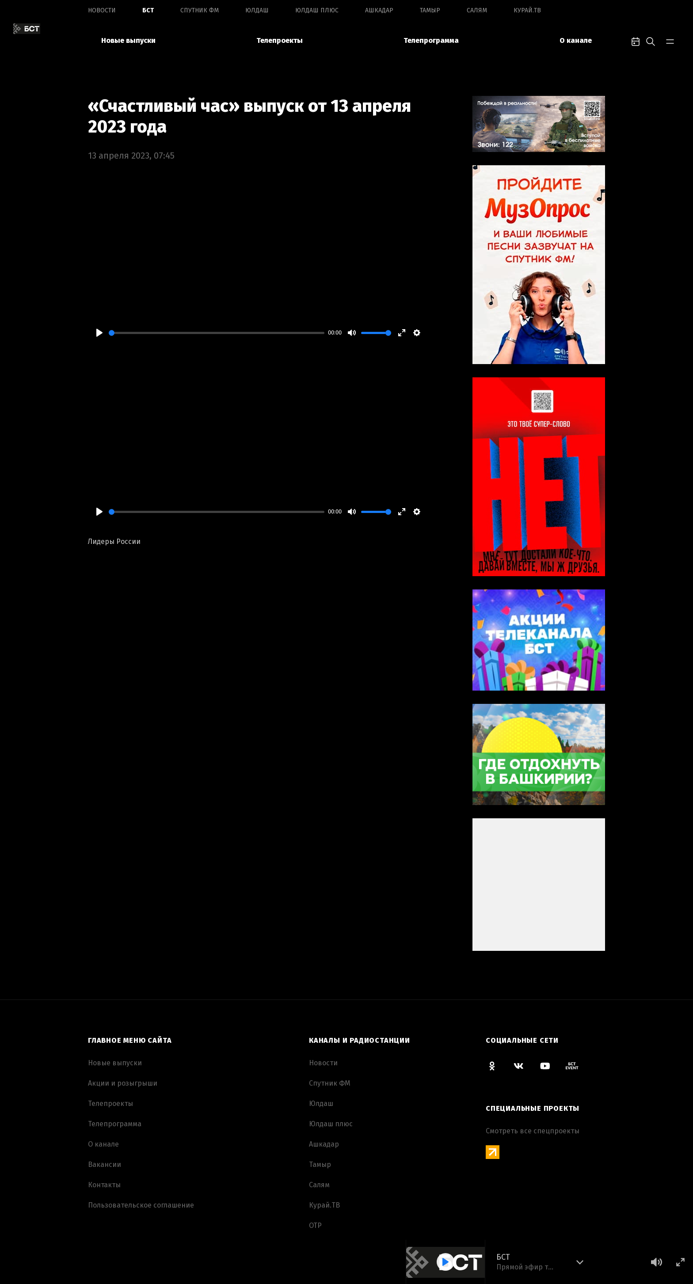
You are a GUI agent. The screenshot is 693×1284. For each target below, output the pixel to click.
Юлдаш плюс (317, 10)
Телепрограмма (431, 40)
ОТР (315, 1225)
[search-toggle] (650, 40)
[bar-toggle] (670, 40)
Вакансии (104, 1164)
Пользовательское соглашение (141, 1205)
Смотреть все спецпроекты (532, 1131)
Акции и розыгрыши (122, 1083)
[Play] (99, 333)
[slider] (216, 333)
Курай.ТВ (527, 10)
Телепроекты (279, 40)
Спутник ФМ (199, 10)
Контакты (104, 1185)
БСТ (148, 10)
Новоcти (102, 10)
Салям (477, 10)
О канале (576, 40)
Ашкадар (379, 10)
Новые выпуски (128, 40)
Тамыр (430, 10)
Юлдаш (257, 10)
